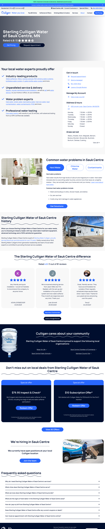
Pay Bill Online (32, 13)
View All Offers (52, 429)
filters (20, 79)
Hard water (9, 102)
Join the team (30, 460)
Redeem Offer (26, 408)
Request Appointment (32, 45)
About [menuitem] (82, 13)
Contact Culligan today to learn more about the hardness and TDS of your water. (53, 5)
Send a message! (75, 80)
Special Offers (84, 8)
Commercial (19, 8)
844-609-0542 (96, 8)
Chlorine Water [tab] (75, 167)
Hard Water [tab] (55, 167)
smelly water (18, 102)
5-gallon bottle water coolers (33, 81)
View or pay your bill (76, 97)
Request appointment (77, 76)
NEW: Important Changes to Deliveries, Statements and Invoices (52, 2)
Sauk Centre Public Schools (42, 353)
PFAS (33, 104)
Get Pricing (98, 13)
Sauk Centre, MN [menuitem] (57, 8)
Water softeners (11, 79)
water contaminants (23, 104)
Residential (4, 8)
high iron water (41, 102)
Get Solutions (56, 206)
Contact (89, 13)
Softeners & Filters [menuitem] (45, 13)
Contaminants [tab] (95, 167)
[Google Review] (18, 288)
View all (96, 143)
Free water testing (12, 113)
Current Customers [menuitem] (71, 8)
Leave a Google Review (77, 87)
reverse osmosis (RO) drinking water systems (37, 79)
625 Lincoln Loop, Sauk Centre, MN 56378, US (84, 107)
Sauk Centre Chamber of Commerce (84, 349)
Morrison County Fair (83, 353)
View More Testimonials (52, 312)
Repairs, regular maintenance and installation (21, 90)
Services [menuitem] (75, 13)
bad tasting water (29, 102)
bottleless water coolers (14, 81)
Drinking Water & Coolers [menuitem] (62, 13)
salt (45, 90)
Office (12, 8)
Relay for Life (42, 349)
